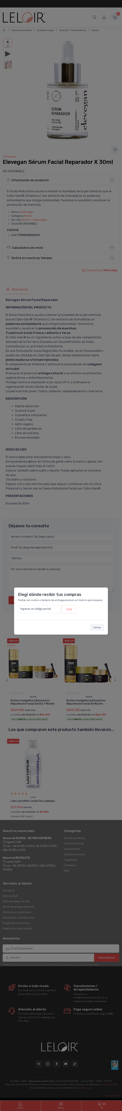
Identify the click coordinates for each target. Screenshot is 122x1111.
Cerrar (97, 627)
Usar (69, 609)
